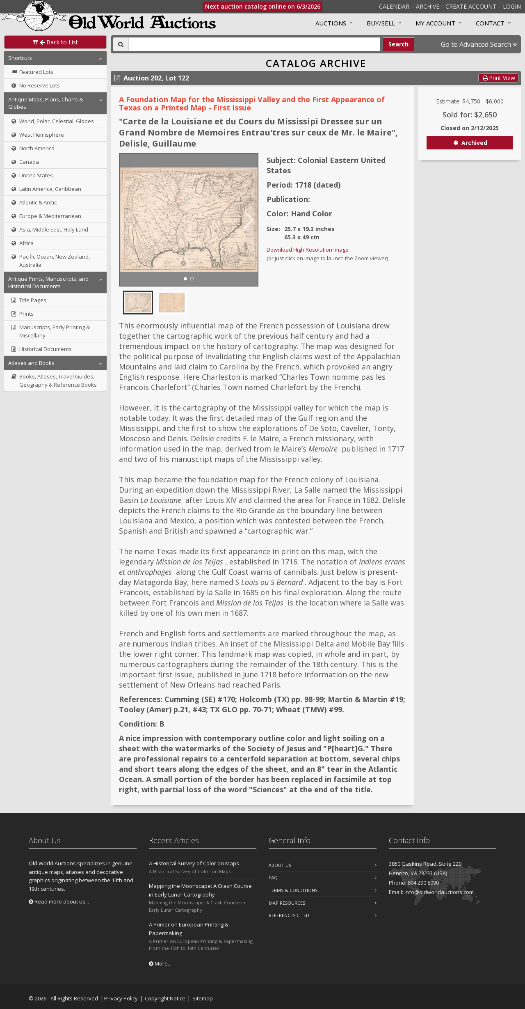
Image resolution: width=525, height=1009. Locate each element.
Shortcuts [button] (20, 58)
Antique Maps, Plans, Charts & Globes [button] (45, 103)
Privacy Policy (121, 998)
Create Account (470, 6)
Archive (427, 6)
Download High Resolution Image (308, 249)
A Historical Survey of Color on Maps (194, 863)
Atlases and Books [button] (31, 363)
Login (512, 6)
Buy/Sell (381, 23)
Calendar (394, 6)
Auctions (330, 23)
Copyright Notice (165, 998)
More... (160, 963)
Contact (490, 23)
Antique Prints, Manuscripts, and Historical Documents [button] (48, 282)
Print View (498, 78)
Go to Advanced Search (479, 44)
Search (398, 44)
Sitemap (202, 998)
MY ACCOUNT (435, 23)
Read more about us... (59, 901)
